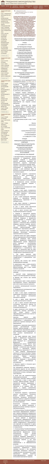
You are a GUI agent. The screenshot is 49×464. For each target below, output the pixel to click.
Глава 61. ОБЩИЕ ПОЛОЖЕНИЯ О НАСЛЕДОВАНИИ (4, 85)
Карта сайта (43, 460)
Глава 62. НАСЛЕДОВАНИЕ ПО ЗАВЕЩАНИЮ (5, 90)
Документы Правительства (15, 7)
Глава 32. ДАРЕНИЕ (5, 65)
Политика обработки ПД (5, 462)
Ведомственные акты (28, 7)
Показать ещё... (5, 55)
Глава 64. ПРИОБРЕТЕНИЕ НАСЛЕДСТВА (4, 99)
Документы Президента (21, 7)
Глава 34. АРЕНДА (5, 73)
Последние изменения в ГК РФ (35, 7)
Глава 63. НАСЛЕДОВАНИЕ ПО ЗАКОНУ (5, 94)
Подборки (46, 6)
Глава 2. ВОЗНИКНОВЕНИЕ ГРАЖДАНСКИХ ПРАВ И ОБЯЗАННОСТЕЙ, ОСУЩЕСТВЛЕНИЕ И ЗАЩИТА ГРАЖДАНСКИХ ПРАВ (6, 21)
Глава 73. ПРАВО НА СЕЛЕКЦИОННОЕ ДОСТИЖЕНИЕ (5, 132)
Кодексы (3, 6)
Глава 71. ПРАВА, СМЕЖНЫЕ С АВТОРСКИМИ (4, 125)
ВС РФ (10, 7)
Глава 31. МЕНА (4, 63)
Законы (7, 6)
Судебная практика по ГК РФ (41, 7)
